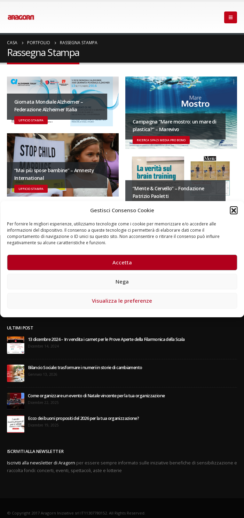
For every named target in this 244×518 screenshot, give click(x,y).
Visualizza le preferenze (122, 300)
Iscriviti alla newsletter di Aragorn (41, 463)
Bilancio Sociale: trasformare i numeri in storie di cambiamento (85, 367)
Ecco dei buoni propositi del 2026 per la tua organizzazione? (83, 418)
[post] (15, 345)
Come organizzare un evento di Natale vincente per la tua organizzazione (96, 396)
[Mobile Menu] (230, 17)
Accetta (122, 262)
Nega (122, 281)
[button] (233, 210)
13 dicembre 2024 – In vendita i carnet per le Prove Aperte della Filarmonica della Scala (106, 339)
